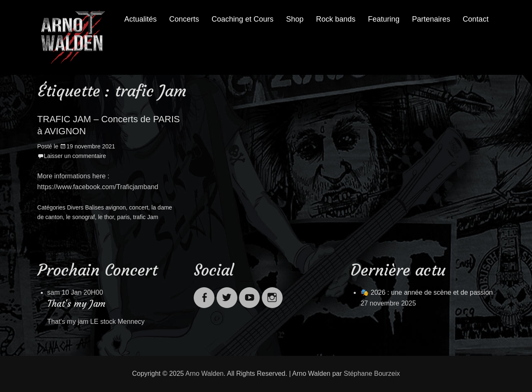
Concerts (184, 19)
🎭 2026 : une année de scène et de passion (426, 292)
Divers (75, 207)
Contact (475, 19)
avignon (116, 207)
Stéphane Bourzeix (372, 373)
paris (123, 217)
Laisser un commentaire (75, 156)
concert (138, 207)
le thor (106, 217)
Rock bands (335, 19)
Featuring (383, 19)
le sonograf (80, 217)
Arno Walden (204, 373)
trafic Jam (145, 217)
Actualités (140, 19)
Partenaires (431, 19)
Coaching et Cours (242, 19)
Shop (294, 19)
